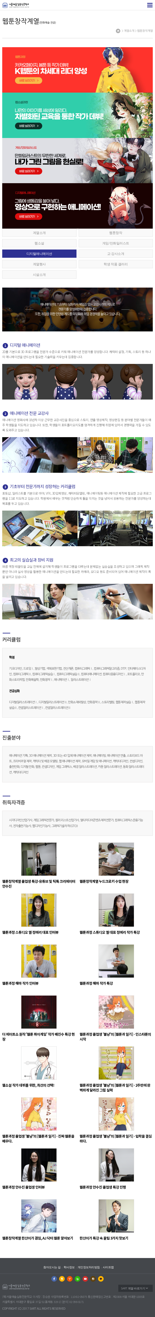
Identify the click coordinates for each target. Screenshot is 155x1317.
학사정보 (69, 1267)
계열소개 (39, 232)
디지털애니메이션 (39, 253)
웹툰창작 (115, 232)
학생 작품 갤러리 (116, 264)
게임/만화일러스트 (115, 243)
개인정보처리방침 (89, 1267)
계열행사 (39, 264)
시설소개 (39, 274)
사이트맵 (108, 1267)
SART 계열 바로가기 (133, 1288)
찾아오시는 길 (52, 1267)
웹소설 (39, 243)
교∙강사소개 (115, 253)
